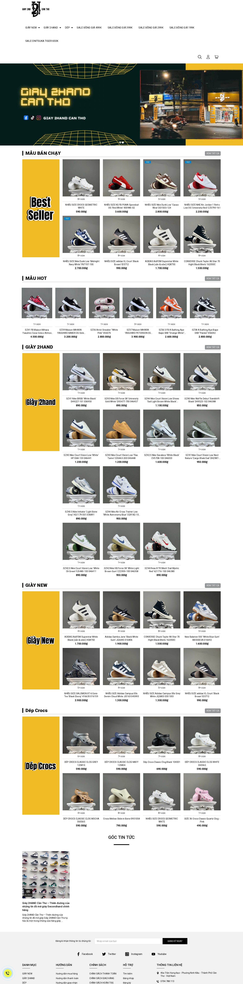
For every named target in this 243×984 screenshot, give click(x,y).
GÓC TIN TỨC (121, 837)
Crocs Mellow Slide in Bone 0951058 (121, 818)
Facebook (85, 954)
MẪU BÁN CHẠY (43, 153)
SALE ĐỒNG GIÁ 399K (120, 27)
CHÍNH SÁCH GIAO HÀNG (101, 978)
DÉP (67, 27)
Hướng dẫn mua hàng (67, 973)
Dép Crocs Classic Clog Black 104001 (161, 762)
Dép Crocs (36, 710)
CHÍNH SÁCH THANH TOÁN (102, 973)
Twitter (109, 954)
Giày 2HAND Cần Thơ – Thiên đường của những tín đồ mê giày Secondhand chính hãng (45, 907)
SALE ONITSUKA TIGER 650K (41, 40)
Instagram (133, 954)
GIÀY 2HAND (51, 27)
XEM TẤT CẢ (212, 153)
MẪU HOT (36, 278)
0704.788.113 (167, 981)
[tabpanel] (121, 104)
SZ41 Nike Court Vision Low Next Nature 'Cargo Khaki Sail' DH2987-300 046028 (202, 458)
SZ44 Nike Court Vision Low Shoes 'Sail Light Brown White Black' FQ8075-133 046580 (162, 401)
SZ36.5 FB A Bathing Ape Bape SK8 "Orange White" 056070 (172, 333)
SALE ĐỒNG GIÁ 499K (89, 27)
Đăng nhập (128, 978)
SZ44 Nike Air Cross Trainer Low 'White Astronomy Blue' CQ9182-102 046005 (121, 514)
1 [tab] (120, 142)
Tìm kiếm (127, 973)
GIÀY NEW (31, 27)
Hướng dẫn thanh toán (67, 978)
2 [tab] (123, 142)
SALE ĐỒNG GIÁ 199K (182, 27)
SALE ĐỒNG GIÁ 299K (151, 27)
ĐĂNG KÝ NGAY (175, 941)
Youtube (159, 954)
